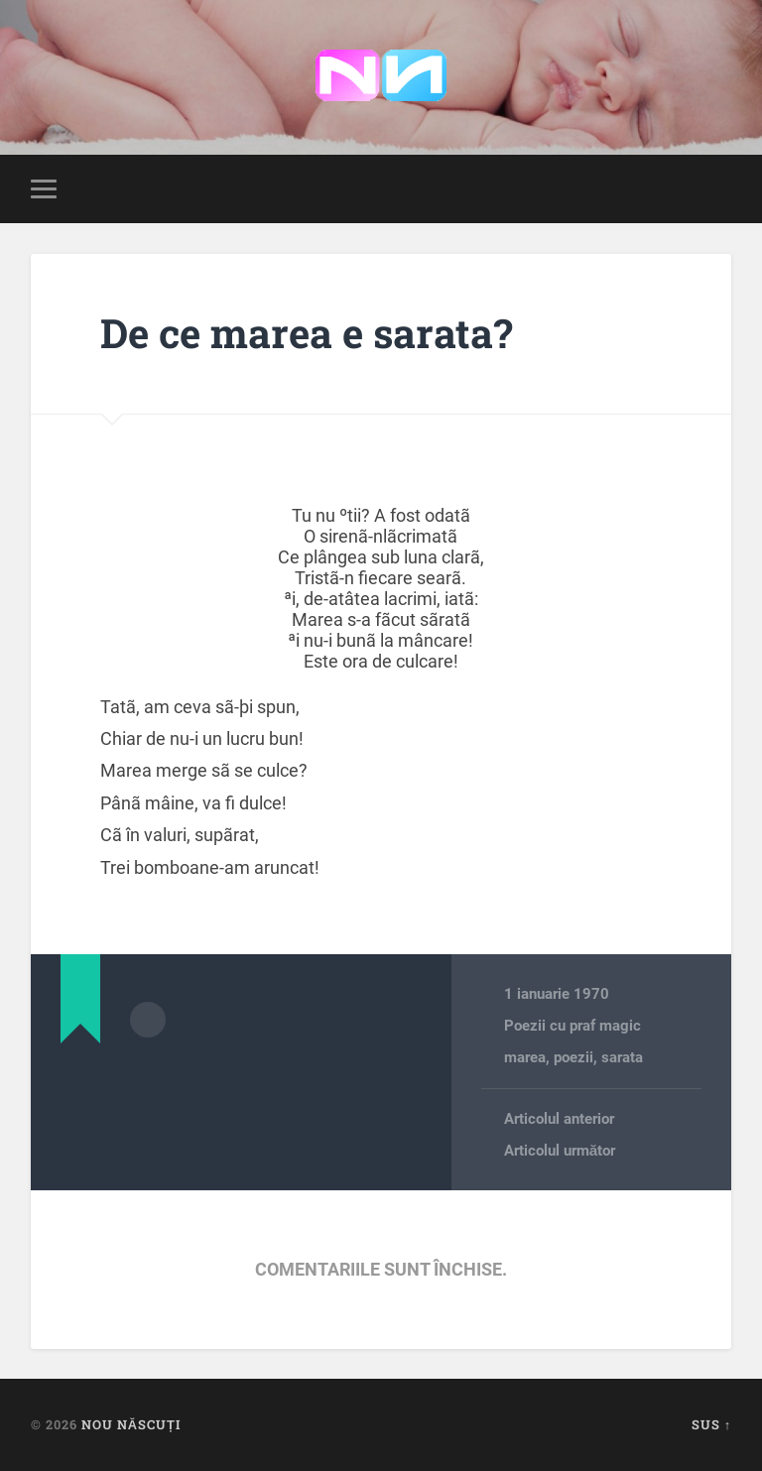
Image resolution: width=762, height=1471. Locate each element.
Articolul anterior (559, 1119)
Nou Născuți (131, 1424)
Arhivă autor (148, 1020)
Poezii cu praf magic (572, 1026)
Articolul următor (560, 1151)
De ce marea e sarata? (306, 332)
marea (525, 1057)
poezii (573, 1057)
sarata (622, 1057)
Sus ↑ (711, 1424)
